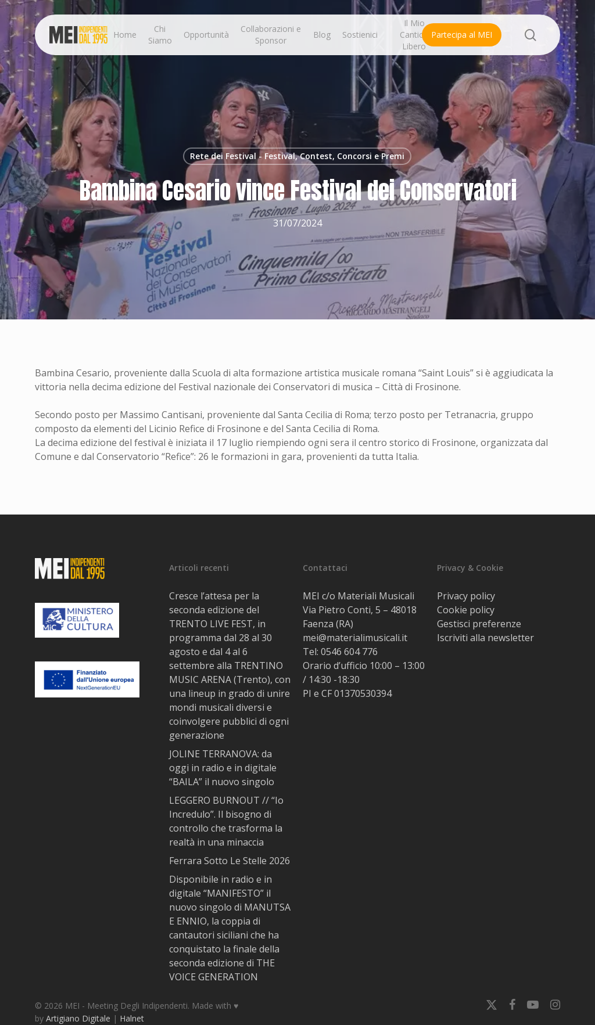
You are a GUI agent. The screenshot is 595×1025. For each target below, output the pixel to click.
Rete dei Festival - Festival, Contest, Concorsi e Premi (297, 155)
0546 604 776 (349, 651)
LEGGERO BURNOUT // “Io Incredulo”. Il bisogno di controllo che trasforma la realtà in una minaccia (226, 821)
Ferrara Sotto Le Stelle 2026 (229, 860)
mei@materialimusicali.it (355, 637)
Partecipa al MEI (461, 34)
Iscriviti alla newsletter (485, 637)
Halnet (132, 1018)
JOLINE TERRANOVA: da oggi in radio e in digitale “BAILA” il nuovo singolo (223, 767)
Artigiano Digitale (78, 1018)
